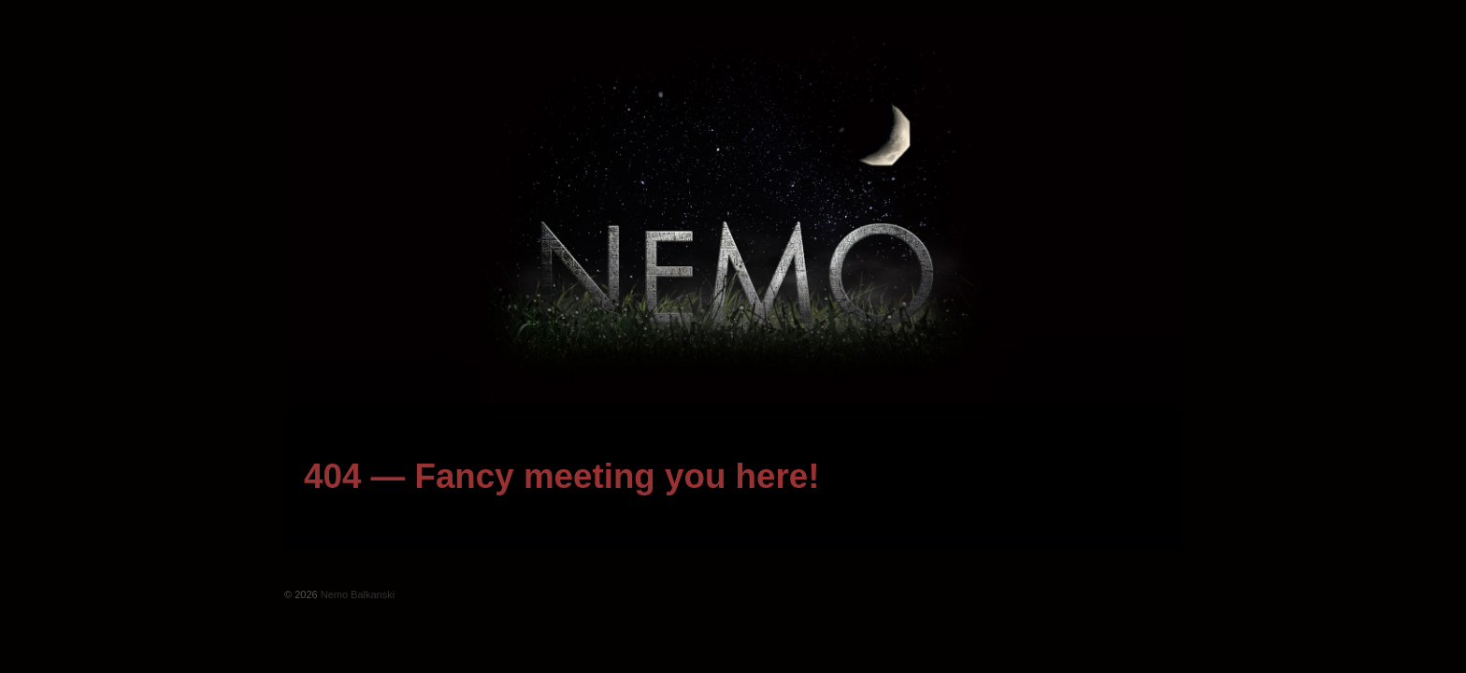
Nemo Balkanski (356, 594)
